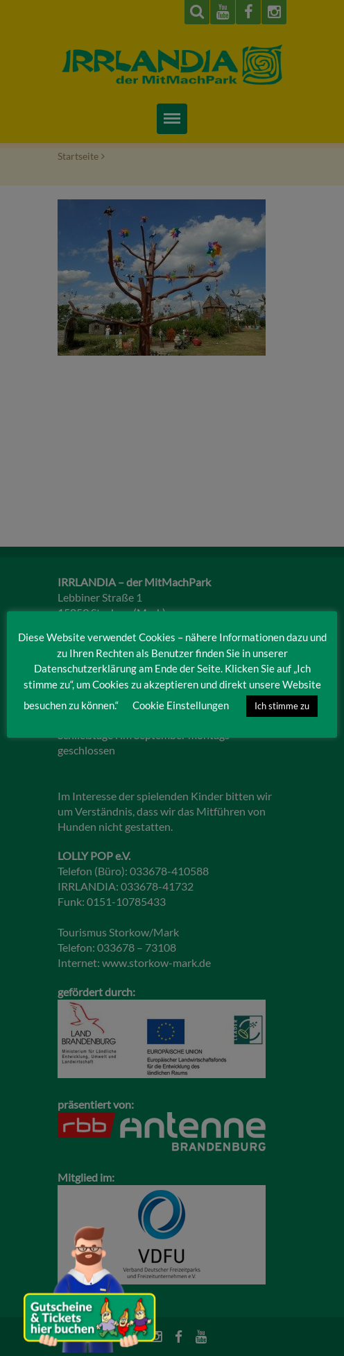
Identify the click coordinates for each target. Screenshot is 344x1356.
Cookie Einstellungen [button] (180, 705)
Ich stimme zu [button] (282, 705)
